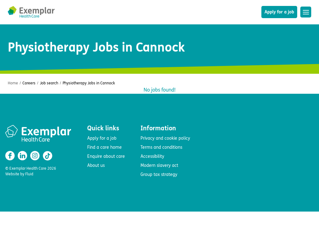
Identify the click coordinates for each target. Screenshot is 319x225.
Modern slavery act (159, 165)
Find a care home (104, 147)
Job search (49, 83)
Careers (29, 83)
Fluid (29, 174)
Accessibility (152, 156)
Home (13, 83)
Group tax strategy (158, 174)
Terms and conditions (161, 147)
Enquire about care (106, 156)
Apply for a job (279, 12)
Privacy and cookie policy (165, 138)
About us (96, 165)
